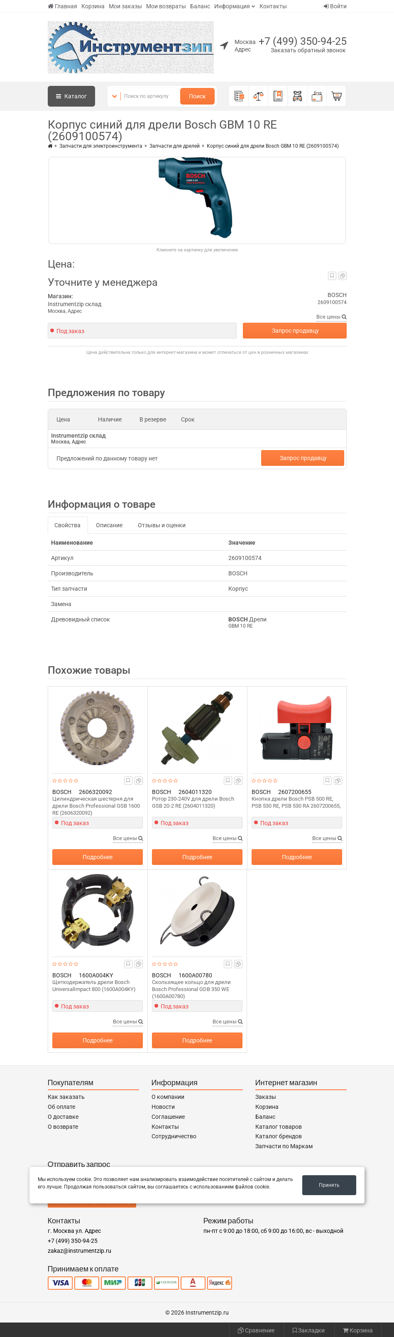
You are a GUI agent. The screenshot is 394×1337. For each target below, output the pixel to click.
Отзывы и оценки (162, 525)
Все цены (331, 317)
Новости (163, 1106)
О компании (168, 1096)
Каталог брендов (278, 1136)
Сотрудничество (174, 1136)
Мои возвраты (166, 6)
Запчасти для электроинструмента (100, 146)
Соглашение (168, 1116)
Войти (335, 6)
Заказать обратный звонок (308, 50)
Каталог (71, 96)
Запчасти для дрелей (174, 146)
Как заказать (66, 1096)
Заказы (265, 1096)
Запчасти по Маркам (284, 1146)
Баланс (200, 6)
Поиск (197, 96)
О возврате (63, 1126)
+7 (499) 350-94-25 (303, 41)
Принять (329, 1185)
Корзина (93, 6)
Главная (62, 6)
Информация (232, 6)
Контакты (273, 6)
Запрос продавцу (295, 330)
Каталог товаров (278, 1126)
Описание (109, 525)
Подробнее (98, 857)
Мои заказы (125, 6)
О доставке (63, 1116)
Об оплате (61, 1106)
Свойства (67, 525)
